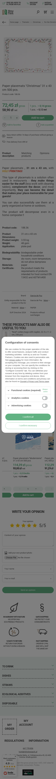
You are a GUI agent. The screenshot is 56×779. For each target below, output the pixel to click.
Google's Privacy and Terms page (34, 381)
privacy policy (15, 360)
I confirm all (28, 417)
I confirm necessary (28, 425)
